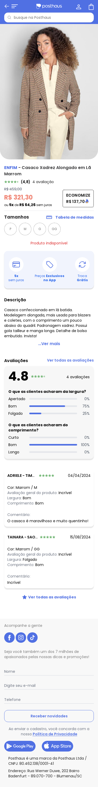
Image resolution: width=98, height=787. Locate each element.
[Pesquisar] (9, 17)
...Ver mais (49, 344)
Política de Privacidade (55, 734)
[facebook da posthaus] (9, 637)
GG (54, 229)
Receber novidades (49, 716)
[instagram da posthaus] (21, 637)
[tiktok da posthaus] (32, 637)
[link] (49, 181)
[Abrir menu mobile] (7, 6)
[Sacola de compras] (91, 6)
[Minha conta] (78, 6)
